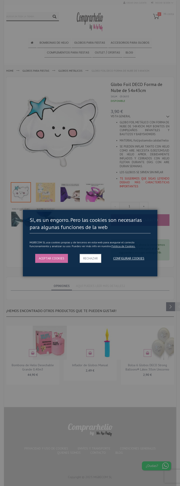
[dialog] (90, 243)
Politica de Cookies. (123, 246)
